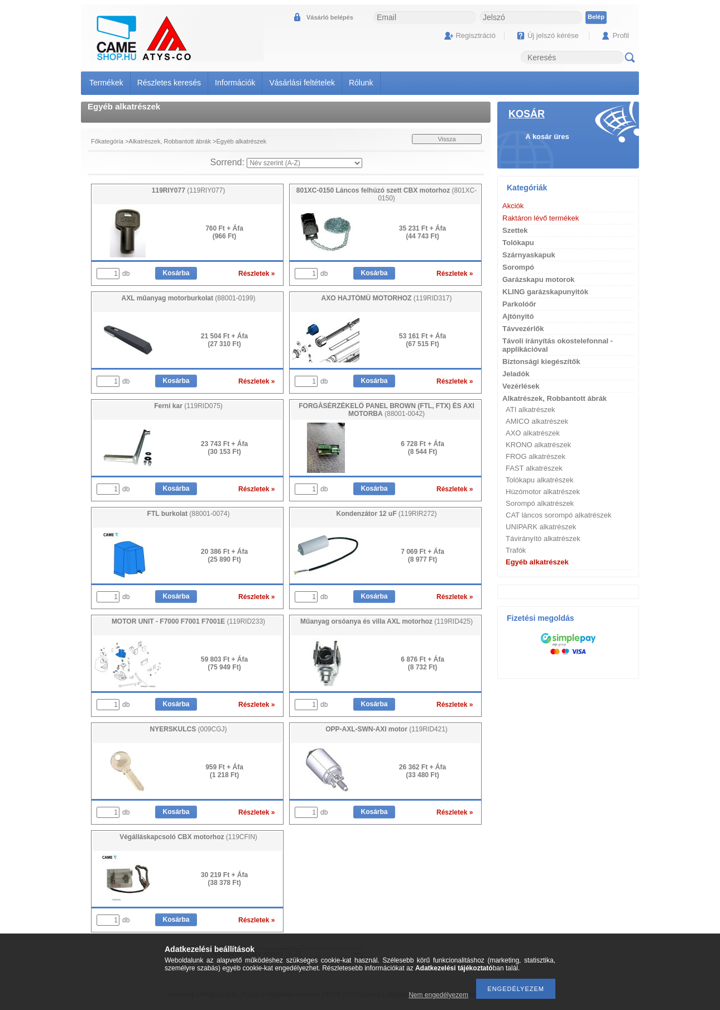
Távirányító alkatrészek (543, 538)
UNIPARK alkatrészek (541, 527)
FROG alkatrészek (535, 456)
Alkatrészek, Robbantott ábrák (170, 141)
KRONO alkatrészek (538, 445)
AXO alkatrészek (533, 433)
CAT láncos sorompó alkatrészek (559, 515)
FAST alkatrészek (534, 468)
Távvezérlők (523, 328)
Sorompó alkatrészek (540, 503)
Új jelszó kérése (553, 35)
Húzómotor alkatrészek (543, 491)
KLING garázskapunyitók (545, 292)
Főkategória (107, 141)
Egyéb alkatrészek (537, 562)
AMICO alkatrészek (537, 421)
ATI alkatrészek (530, 409)
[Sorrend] (304, 163)
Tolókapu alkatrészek (539, 480)
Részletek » (256, 273)
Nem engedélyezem (438, 995)
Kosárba (175, 273)
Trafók (516, 550)
